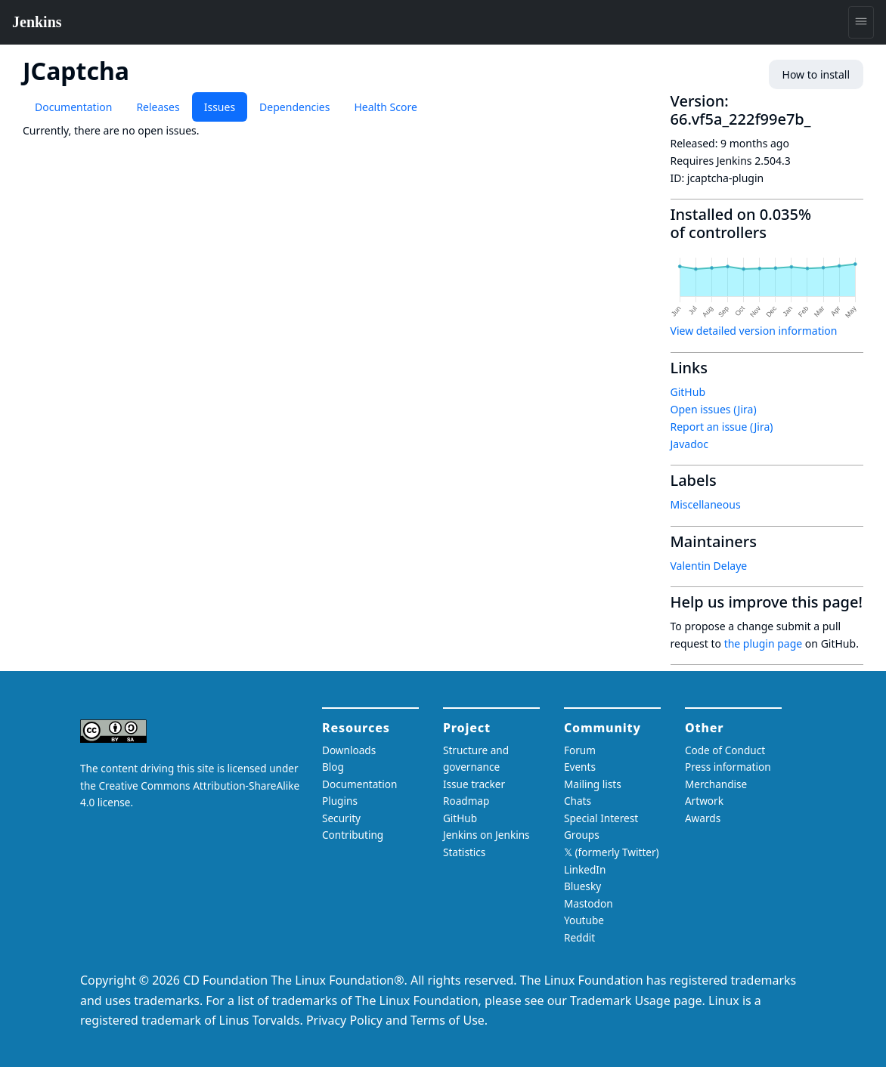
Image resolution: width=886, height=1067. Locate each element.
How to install (816, 74)
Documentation (73, 107)
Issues (219, 107)
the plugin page (763, 643)
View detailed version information (754, 330)
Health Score (385, 107)
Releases (157, 107)
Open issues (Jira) (714, 409)
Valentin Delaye (709, 565)
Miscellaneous (706, 504)
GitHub (688, 392)
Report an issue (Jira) (722, 426)
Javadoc (689, 444)
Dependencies (294, 107)
